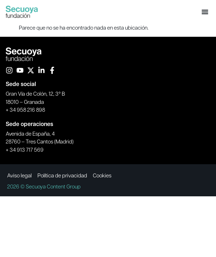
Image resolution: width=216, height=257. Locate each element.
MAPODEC (13, 181)
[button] (205, 11)
